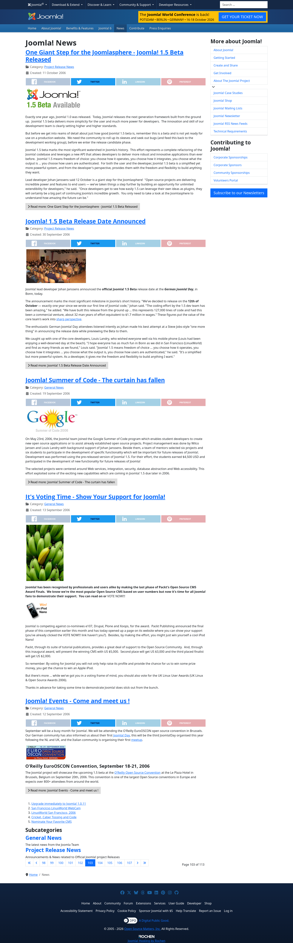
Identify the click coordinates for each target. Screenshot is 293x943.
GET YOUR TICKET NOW (242, 16)
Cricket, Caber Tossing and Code (53, 817)
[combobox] (244, 4)
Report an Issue (210, 911)
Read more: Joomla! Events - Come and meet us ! (63, 790)
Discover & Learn (100, 5)
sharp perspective (68, 319)
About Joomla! (51, 28)
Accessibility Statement (76, 911)
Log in (228, 911)
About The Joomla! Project (232, 81)
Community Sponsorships (232, 173)
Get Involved (222, 73)
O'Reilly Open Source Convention (137, 773)
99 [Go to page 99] (51, 863)
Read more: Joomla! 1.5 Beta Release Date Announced (67, 365)
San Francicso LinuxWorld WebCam (56, 808)
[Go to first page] (29, 862)
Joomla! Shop (223, 101)
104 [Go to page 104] (100, 863)
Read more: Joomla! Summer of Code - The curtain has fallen (71, 482)
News (120, 28)
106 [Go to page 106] (119, 863)
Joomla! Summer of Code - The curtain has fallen (95, 380)
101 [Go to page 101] (70, 863)
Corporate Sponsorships (230, 157)
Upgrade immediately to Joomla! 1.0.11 (58, 804)
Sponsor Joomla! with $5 (156, 911)
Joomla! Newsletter (227, 116)
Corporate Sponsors (228, 165)
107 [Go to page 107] (129, 863)
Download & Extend (66, 5)
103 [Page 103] (90, 863)
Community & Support (135, 5)
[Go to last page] (145, 862)
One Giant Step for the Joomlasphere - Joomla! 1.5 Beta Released (104, 55)
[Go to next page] (137, 862)
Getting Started (224, 58)
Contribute (136, 28)
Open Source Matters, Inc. (142, 929)
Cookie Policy (127, 911)
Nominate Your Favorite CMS (51, 822)
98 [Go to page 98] (43, 863)
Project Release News (59, 67)
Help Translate (186, 911)
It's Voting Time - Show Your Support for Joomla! (95, 497)
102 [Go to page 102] (80, 863)
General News (54, 387)
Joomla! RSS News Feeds (230, 124)
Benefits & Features (79, 28)
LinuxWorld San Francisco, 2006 (53, 813)
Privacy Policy (105, 911)
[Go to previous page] (36, 862)
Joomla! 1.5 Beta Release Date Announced (85, 221)
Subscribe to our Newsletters (239, 192)
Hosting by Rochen (146, 941)
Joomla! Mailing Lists (228, 108)
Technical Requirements (230, 131)
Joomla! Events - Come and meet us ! (77, 701)
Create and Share (226, 65)
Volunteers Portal (226, 180)
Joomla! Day (121, 735)
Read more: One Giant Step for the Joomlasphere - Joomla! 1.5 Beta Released (83, 207)
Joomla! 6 (105, 28)
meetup (136, 740)
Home (32, 28)
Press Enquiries (160, 28)
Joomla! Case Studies (228, 93)
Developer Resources (174, 5)
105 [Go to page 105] (109, 863)
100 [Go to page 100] (60, 863)
